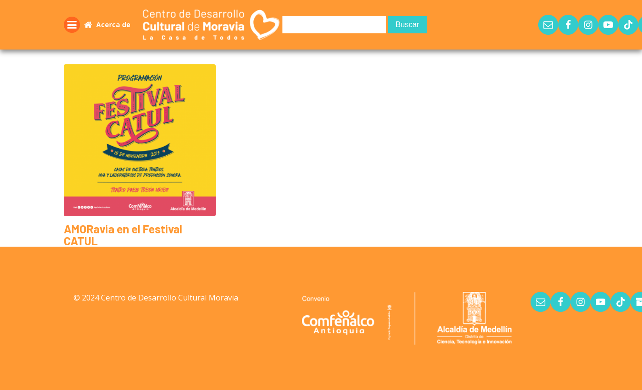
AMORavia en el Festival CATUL (123, 235)
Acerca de (113, 24)
